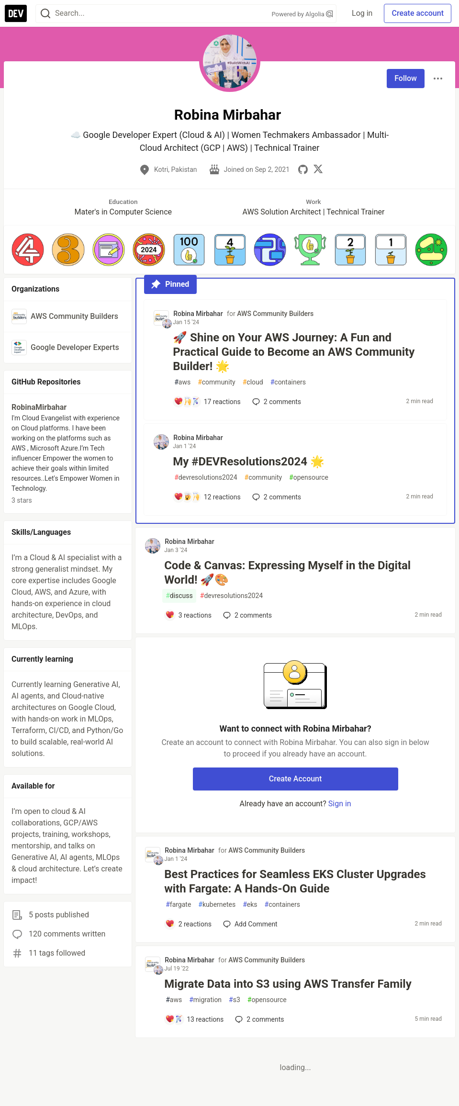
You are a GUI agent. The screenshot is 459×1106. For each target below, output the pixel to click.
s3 (234, 1000)
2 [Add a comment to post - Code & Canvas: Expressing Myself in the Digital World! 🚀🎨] (246, 615)
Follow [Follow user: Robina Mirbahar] (405, 78)
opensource (308, 478)
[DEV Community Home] (16, 13)
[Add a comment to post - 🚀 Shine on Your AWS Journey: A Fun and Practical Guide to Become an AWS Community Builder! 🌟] (207, 401)
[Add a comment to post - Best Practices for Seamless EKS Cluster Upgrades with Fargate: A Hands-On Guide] (188, 924)
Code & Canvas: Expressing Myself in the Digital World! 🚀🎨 (287, 573)
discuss (179, 596)
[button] (27, 249)
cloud (253, 382)
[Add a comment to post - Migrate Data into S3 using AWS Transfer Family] (194, 1019)
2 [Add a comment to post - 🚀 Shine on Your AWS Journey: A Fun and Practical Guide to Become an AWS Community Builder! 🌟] (275, 401)
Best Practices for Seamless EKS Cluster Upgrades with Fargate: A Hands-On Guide (295, 881)
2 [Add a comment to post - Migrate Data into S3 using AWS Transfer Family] (258, 1019)
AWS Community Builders (275, 313)
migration (205, 1000)
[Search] (45, 14)
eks (250, 905)
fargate (178, 905)
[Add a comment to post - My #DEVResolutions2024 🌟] (207, 497)
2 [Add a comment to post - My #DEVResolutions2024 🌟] (275, 497)
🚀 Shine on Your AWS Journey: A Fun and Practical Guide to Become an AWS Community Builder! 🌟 (293, 352)
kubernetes (216, 905)
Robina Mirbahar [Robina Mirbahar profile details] (198, 313)
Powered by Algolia (302, 14)
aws (182, 382)
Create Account (295, 778)
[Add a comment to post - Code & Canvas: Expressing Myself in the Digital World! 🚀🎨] (188, 615)
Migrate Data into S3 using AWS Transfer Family (288, 984)
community (216, 382)
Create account (418, 13)
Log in (362, 13)
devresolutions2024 (205, 478)
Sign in (339, 803)
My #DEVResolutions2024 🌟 (249, 461)
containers (288, 382)
